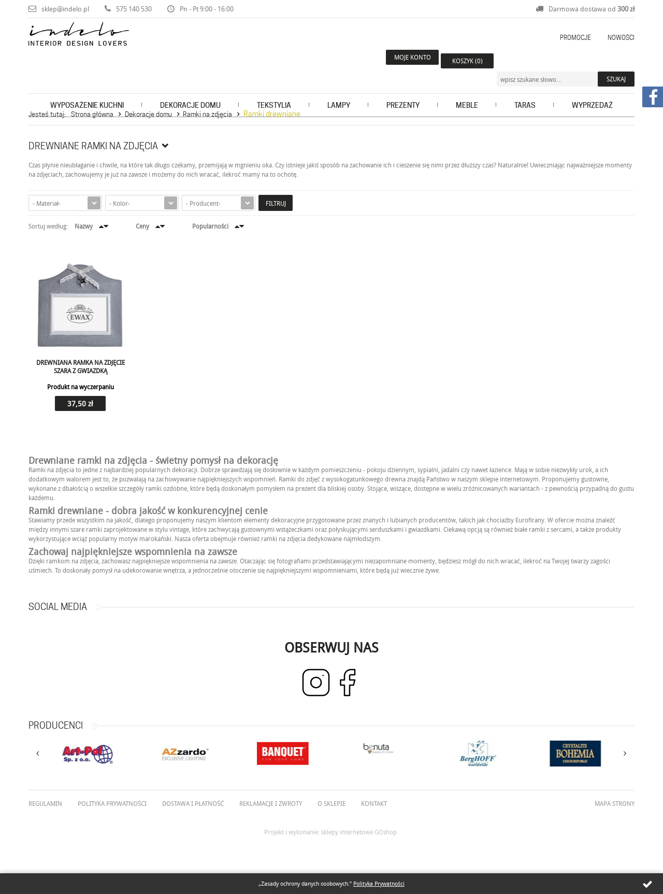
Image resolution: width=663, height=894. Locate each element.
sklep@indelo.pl (65, 8)
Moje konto (404, 60)
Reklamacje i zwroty (270, 803)
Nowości (621, 37)
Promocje (575, 37)
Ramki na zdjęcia (207, 114)
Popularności (210, 226)
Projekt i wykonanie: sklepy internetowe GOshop (330, 832)
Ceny (142, 226)
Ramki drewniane (271, 114)
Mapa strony (615, 803)
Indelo (100, 49)
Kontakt (374, 803)
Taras (525, 91)
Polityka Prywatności (379, 883)
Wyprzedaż (592, 91)
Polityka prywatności (112, 803)
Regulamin (45, 803)
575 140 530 (134, 8)
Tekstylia (274, 91)
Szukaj (616, 60)
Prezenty (403, 91)
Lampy (338, 91)
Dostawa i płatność (193, 803)
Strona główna (92, 114)
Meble (467, 91)
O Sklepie (331, 803)
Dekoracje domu (190, 91)
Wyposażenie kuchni (87, 91)
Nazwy (84, 226)
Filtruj (276, 203)
